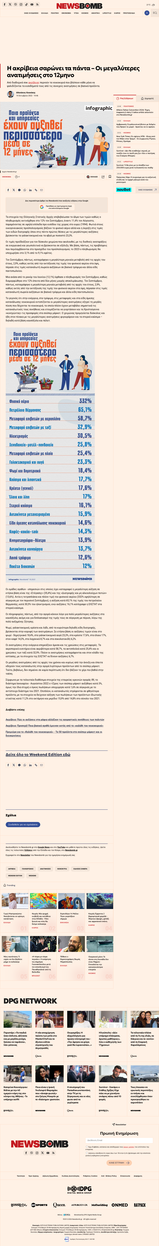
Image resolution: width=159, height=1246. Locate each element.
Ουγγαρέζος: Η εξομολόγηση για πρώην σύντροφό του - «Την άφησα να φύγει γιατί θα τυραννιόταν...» (79, 1038)
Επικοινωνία (125, 1176)
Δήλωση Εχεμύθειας (50, 1176)
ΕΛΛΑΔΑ (44, 13)
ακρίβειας (33, 82)
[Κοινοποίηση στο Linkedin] (30, 190)
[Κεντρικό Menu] (155, 13)
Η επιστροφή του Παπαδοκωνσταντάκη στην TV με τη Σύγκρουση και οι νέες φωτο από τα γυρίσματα (78, 1095)
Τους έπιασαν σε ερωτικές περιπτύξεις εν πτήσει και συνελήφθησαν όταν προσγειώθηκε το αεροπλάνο (142, 1095)
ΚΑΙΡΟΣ (117, 13)
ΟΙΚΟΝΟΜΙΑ (66, 13)
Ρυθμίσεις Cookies (90, 1176)
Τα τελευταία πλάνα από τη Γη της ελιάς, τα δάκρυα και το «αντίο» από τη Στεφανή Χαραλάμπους (142, 1038)
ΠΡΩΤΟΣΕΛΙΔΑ (129, 13)
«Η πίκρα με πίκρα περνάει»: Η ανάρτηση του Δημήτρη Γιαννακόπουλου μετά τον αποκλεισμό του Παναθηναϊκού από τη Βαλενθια (41, 964)
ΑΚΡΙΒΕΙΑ (11, 869)
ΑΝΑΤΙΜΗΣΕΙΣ (45, 869)
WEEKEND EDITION (15, 876)
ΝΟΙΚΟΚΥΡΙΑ (62, 869)
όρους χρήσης (128, 1147)
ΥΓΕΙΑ (76, 13)
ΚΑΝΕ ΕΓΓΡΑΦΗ (119, 1162)
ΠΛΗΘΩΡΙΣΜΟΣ (27, 869)
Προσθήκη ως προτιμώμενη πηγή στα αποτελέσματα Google (56, 207)
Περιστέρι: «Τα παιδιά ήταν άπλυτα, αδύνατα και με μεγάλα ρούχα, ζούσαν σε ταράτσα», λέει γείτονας (15, 1038)
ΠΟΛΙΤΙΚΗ (55, 13)
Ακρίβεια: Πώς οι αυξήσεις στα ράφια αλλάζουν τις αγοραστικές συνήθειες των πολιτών (55, 719)
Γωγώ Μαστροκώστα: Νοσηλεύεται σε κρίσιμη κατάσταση (14, 916)
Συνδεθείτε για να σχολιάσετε (23, 824)
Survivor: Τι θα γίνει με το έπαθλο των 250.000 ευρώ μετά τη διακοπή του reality (134, 166)
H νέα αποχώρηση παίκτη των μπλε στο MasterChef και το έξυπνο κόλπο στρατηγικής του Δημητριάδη (46, 1040)
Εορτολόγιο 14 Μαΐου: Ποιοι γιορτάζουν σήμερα (69, 916)
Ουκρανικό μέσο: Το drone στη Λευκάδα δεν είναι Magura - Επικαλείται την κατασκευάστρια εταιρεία (98, 963)
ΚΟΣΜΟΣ (84, 13)
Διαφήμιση (138, 1176)
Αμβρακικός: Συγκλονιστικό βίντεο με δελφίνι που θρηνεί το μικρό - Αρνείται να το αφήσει (135, 125)
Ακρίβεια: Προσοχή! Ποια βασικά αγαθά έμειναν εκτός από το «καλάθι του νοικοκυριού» (54, 725)
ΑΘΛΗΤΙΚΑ (95, 13)
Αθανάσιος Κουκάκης (25, 92)
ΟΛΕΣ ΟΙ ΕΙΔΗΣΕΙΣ (31, 13)
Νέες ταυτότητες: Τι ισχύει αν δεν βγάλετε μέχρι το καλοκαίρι (13, 959)
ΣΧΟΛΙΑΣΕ (92, 176)
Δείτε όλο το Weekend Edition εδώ (38, 754)
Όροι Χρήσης (34, 1176)
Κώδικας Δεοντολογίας (70, 1176)
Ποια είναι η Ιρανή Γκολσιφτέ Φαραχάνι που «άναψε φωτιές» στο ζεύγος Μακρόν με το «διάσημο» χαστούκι (47, 1093)
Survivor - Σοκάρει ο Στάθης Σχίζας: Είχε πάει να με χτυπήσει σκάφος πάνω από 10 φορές (110, 1093)
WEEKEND (32, 876)
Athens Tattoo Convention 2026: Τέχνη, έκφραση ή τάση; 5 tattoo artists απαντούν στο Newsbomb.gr (134, 112)
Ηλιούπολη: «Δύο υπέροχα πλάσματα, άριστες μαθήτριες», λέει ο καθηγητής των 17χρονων (110, 1038)
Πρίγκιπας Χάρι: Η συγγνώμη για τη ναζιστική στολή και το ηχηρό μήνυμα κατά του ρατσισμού (136, 179)
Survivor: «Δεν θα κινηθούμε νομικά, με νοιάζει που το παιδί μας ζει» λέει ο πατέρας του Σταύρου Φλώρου (135, 153)
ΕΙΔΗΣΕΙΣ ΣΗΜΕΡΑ (80, 869)
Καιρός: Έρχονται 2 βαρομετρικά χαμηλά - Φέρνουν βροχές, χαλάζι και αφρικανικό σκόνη (98, 917)
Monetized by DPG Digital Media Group (87, 1215)
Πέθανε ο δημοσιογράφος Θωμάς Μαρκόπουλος (70, 959)
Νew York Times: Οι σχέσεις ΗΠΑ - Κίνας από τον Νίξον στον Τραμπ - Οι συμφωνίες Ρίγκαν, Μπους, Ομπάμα (136, 138)
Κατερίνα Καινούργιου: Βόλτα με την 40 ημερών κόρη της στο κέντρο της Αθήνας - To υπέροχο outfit (16, 1093)
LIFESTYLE (107, 13)
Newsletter (25, 855)
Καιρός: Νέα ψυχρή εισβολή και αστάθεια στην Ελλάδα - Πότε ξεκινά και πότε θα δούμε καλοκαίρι (41, 918)
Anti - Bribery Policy (109, 1176)
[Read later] (110, 177)
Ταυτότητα (21, 1176)
